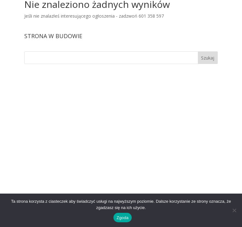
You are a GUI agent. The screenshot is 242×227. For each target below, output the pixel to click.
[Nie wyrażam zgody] (234, 210)
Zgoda (123, 217)
